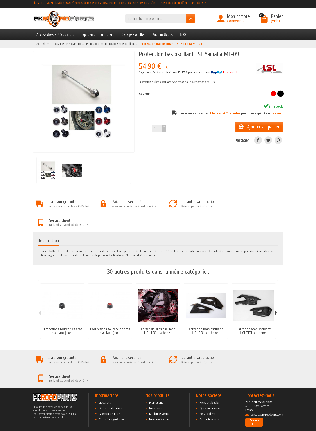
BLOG (183, 34)
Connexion (235, 20)
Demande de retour (110, 371)
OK (191, 18)
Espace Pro (254, 385)
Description (48, 222)
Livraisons (105, 365)
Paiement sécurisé (109, 376)
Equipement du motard (98, 34)
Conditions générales (111, 382)
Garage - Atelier (133, 34)
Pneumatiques (162, 34)
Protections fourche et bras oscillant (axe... (62, 312)
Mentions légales (209, 365)
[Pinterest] (278, 140)
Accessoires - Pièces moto (55, 34)
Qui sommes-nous (210, 371)
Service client (207, 376)
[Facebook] (258, 140)
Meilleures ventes (159, 376)
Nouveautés (156, 371)
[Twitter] (268, 140)
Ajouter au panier (259, 127)
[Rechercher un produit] (155, 18)
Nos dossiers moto (160, 382)
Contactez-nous (209, 382)
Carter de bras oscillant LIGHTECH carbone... (158, 312)
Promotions (156, 365)
